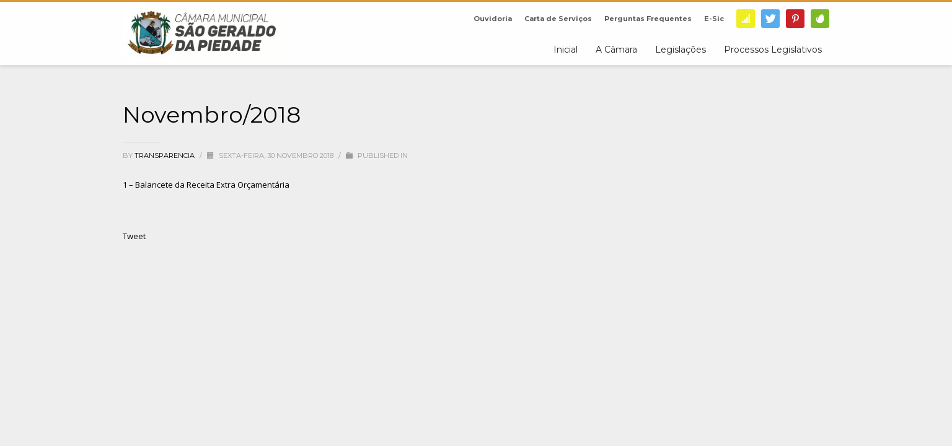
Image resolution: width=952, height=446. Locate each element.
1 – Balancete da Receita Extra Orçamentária (206, 184)
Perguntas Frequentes (648, 18)
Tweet (134, 236)
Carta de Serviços (558, 18)
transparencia (165, 155)
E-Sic (714, 18)
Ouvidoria (493, 18)
